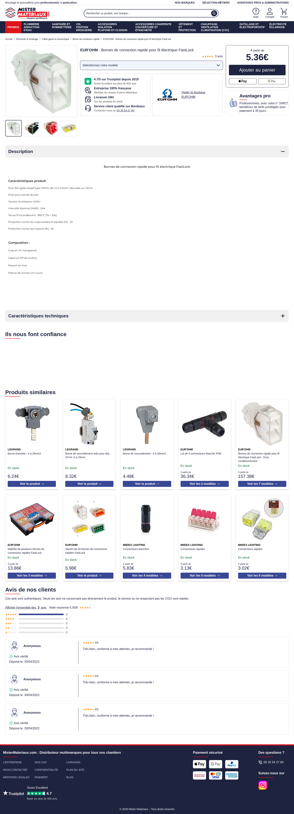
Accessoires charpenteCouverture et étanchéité (153, 27)
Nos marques (185, 2)
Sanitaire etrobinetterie (62, 26)
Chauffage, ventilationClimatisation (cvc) (215, 27)
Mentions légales (16, 775)
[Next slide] (71, 128)
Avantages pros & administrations (263, 2)
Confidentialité (46, 768)
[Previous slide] (11, 128)
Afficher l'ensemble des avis (25, 606)
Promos (13, 27)
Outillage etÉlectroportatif (252, 26)
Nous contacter (15, 768)
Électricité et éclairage (27, 39)
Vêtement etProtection (187, 27)
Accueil (9, 39)
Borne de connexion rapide (86, 39)
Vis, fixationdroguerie (84, 27)
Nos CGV (41, 760)
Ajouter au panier (257, 69)
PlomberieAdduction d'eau (31, 27)
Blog (70, 775)
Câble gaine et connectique (55, 39)
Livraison (73, 760)
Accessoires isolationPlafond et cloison (112, 27)
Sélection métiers (216, 2)
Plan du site (75, 768)
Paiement (41, 775)
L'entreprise (12, 760)
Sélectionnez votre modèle (151, 65)
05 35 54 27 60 (125, 110)
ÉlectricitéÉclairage (277, 26)
